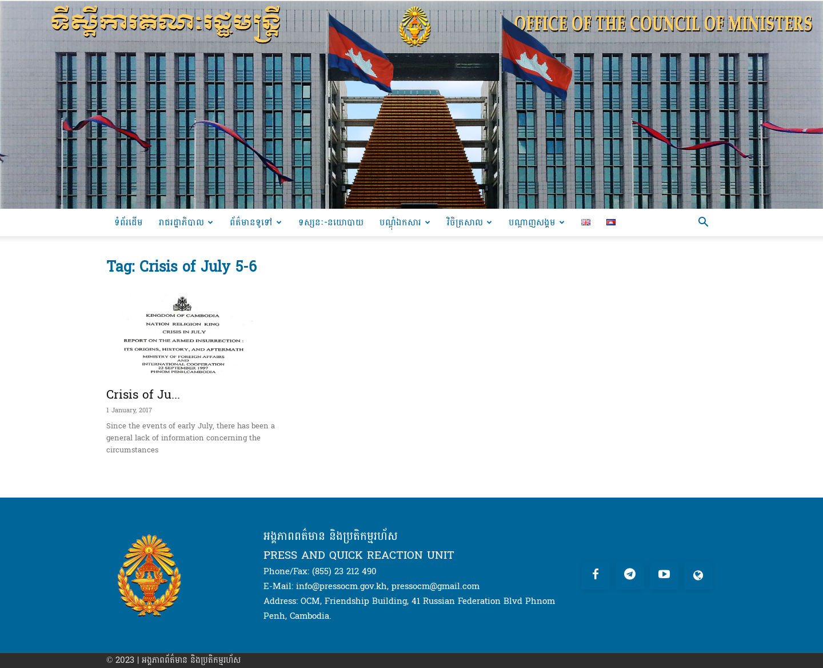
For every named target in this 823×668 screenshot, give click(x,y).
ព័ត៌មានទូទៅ (256, 222)
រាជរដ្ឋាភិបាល (186, 222)
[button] (703, 223)
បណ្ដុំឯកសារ (404, 222)
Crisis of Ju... (143, 394)
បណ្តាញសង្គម (537, 222)
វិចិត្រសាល (469, 222)
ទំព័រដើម (128, 222)
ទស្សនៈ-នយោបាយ (330, 222)
